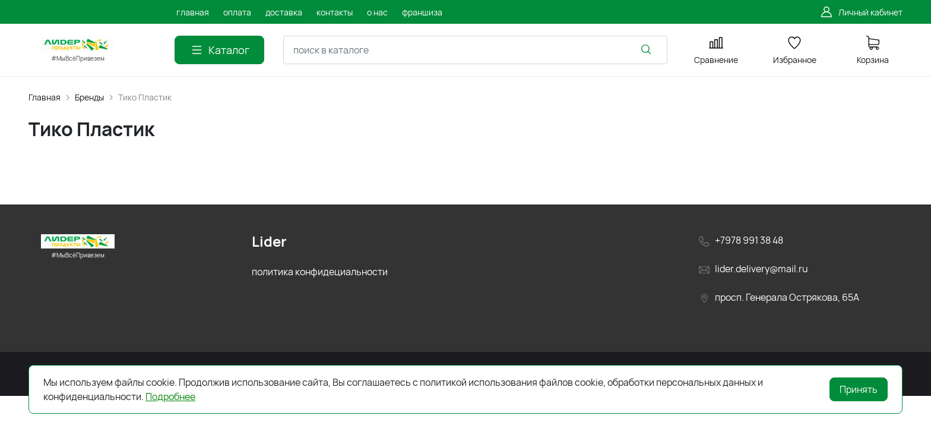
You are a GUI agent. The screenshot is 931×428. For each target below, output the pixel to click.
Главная (44, 97)
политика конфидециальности (320, 271)
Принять (859, 389)
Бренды (89, 97)
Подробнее (170, 396)
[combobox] (475, 50)
